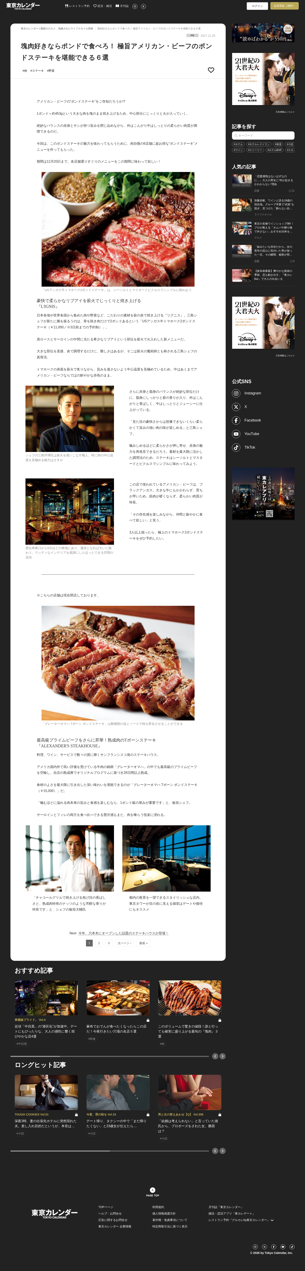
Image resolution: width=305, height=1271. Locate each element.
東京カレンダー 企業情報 (114, 1226)
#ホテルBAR (274, 150)
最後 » (143, 943)
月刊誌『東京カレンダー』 (226, 1207)
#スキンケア (294, 150)
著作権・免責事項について (169, 1219)
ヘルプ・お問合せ (110, 1213)
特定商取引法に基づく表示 (169, 1226)
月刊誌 (122, 6)
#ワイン (238, 150)
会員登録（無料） (284, 5)
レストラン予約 (77, 6)
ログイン (257, 6)
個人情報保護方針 (164, 1213)
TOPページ (105, 1207)
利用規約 (158, 1207)
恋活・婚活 (102, 6)
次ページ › (124, 943)
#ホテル (238, 144)
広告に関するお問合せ (113, 1219)
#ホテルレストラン (259, 144)
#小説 (290, 144)
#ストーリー (255, 150)
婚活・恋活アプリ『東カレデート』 (232, 1213)
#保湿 (278, 144)
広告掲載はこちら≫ (285, 112)
